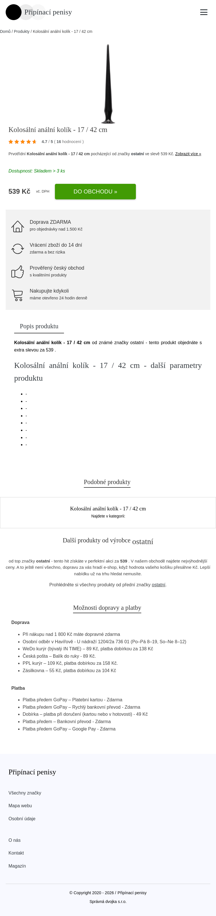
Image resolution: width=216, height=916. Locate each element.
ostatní (137, 154)
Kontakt (16, 853)
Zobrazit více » (188, 154)
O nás (14, 840)
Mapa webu (20, 805)
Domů (5, 31)
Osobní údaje (21, 818)
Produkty (21, 31)
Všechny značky (24, 793)
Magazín (17, 866)
